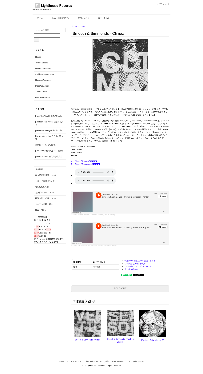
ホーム (38, 18)
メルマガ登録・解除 (44, 204)
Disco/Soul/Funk (42, 86)
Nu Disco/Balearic (43, 68)
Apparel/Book (41, 92)
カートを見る (102, 18)
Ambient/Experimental (44, 74)
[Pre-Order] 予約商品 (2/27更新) (49, 151)
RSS (37, 210)
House (82, 26)
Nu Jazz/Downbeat (43, 80)
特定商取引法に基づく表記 (97, 361)
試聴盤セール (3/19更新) (45, 145)
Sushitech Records (77, 215)
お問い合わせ (81, 18)
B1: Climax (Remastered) (85, 164)
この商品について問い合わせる (138, 266)
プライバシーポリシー (120, 361)
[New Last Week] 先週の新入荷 (48, 130)
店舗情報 (39, 169)
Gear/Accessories (42, 97)
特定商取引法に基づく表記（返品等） (141, 261)
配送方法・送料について (46, 198)
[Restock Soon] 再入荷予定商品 (48, 156)
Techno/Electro (41, 63)
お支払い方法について (45, 192)
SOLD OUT (120, 288)
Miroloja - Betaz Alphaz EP (152, 340)
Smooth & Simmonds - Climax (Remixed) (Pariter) (99, 215)
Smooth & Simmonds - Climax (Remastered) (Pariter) (100, 245)
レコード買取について (45, 181)
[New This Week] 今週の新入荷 (48, 116)
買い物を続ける (131, 269)
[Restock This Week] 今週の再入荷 (49, 123)
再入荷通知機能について (46, 175)
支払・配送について (58, 18)
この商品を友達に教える (135, 263)
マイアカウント (161, 4)
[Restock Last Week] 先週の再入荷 (49, 137)
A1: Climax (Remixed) (84, 161)
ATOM (43, 210)
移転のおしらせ (42, 187)
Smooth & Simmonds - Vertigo (88, 340)
